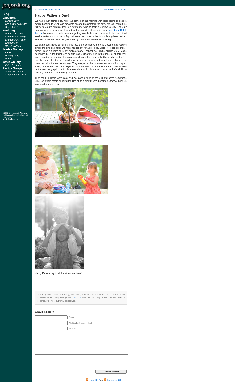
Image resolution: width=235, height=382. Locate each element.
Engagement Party (15, 39)
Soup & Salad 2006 (15, 74)
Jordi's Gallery (13, 49)
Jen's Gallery (12, 62)
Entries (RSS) (93, 380)
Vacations (9, 17)
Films (8, 52)
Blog (6, 14)
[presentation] (63, 363)
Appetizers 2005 (14, 71)
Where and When (14, 33)
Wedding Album (13, 46)
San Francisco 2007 (16, 24)
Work (8, 58)
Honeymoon (11, 42)
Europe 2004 (12, 20)
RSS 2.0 (77, 298)
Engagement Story (15, 36)
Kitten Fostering (13, 65)
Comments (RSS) (112, 380)
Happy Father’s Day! (52, 15)
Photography (12, 55)
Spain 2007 (11, 27)
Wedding (9, 30)
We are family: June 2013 (112, 9)
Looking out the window (48, 9)
